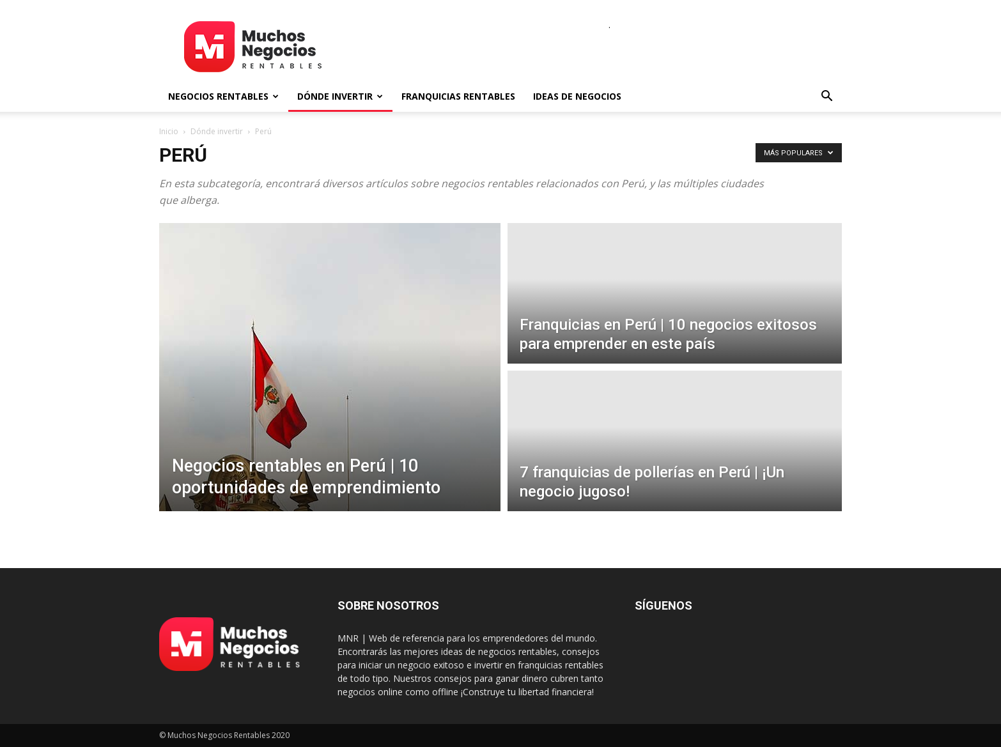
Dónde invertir (340, 96)
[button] (826, 97)
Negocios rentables (223, 96)
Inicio (168, 131)
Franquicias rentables (458, 96)
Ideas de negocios (577, 96)
